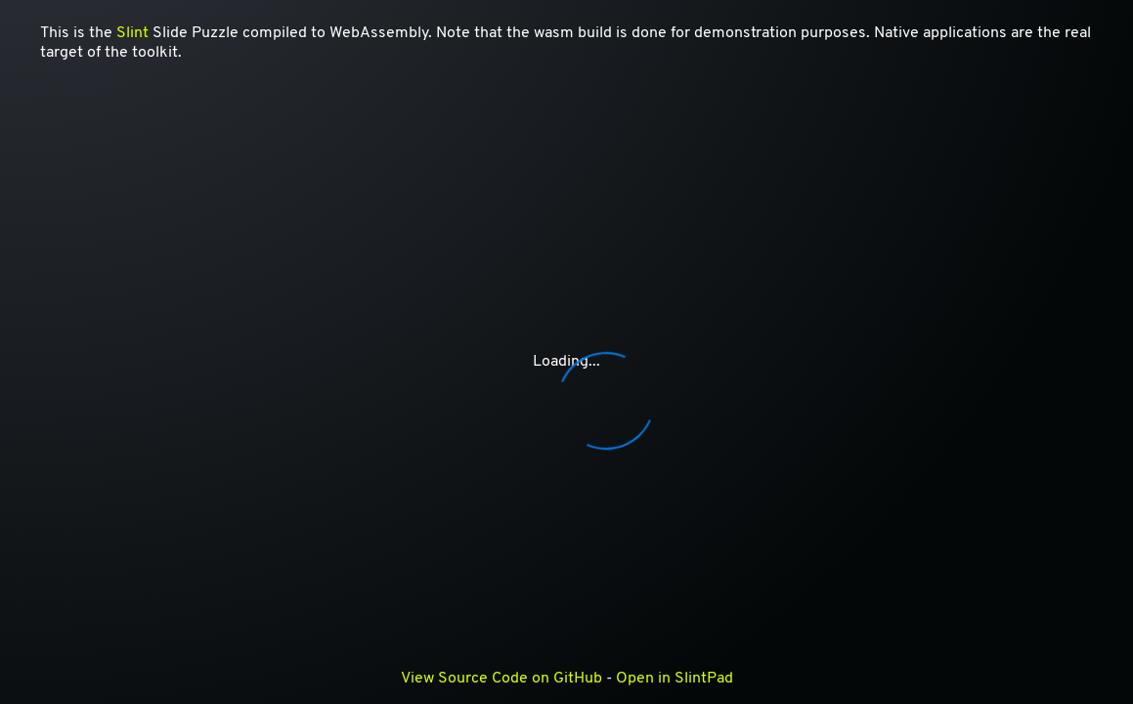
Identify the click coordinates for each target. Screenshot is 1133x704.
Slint (132, 33)
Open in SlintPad (674, 678)
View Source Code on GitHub (501, 678)
